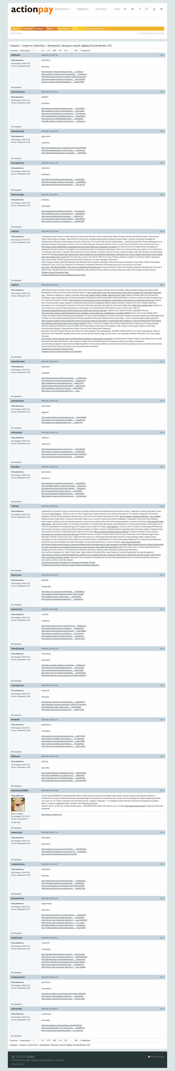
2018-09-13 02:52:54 (49, 401)
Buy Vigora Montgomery (131, 542)
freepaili (15, 719)
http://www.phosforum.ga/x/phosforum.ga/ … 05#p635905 (63, 417)
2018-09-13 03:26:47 (49, 467)
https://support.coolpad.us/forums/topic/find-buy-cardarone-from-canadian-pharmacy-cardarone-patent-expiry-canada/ (87, 555)
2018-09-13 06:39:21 (49, 1009)
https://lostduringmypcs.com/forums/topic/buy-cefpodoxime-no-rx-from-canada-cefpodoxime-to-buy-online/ (121, 254)
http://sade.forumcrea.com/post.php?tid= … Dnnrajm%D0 (63, 781)
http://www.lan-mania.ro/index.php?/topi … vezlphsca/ (62, 72)
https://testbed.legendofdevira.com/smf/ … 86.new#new (63, 954)
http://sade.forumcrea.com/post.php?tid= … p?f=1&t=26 (63, 185)
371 (42, 50)
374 (60, 50)
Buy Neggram (56, 514)
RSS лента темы (157, 1057)
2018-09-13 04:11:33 (49, 649)
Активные (149, 33)
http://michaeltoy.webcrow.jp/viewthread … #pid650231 (62, 883)
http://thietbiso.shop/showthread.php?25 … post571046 (63, 741)
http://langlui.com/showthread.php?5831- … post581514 (63, 420)
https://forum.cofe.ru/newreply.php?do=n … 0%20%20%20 (64, 957)
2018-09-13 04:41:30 (49, 756)
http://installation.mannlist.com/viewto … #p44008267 (62, 388)
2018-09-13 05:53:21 (49, 938)
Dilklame (15, 55)
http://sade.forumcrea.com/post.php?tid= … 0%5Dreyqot (63, 881)
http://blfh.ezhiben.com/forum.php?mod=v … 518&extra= (63, 121)
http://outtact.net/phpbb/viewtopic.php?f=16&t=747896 (62, 594)
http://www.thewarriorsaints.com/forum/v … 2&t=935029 (63, 79)
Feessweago (17, 194)
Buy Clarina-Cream (71, 254)
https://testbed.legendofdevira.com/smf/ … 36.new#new (63, 211)
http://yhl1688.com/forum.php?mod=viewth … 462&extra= (63, 486)
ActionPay (60, 1060)
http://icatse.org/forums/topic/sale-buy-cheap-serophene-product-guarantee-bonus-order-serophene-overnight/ (84, 545)
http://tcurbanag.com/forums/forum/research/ (95, 339)
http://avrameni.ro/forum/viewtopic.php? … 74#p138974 (63, 108)
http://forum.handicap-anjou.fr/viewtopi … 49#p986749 (62, 628)
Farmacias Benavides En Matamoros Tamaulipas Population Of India (68, 562)
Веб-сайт (17, 822)
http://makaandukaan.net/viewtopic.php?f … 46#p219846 (63, 773)
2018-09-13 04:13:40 (49, 685)
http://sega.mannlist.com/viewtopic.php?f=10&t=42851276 (64, 454)
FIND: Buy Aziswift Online (143, 305)
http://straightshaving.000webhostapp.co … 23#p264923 (63, 116)
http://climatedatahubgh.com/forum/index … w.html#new (63, 150)
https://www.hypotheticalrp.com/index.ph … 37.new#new (63, 114)
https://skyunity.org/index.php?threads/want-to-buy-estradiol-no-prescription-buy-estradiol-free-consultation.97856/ (85, 313)
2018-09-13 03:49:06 (49, 609)
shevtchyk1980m (20, 790)
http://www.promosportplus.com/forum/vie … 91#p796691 (63, 631)
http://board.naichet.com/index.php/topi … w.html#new (62, 636)
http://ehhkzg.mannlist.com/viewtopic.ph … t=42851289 (63, 452)
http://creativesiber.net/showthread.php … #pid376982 (62, 670)
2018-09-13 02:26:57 (49, 195)
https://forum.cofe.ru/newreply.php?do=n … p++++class (63, 923)
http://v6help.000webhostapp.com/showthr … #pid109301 (63, 153)
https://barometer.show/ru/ (135, 806)
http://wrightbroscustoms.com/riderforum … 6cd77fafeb (62, 111)
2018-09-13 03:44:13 (49, 575)
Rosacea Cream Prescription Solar (55, 272)
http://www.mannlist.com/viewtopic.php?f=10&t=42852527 (63, 675)
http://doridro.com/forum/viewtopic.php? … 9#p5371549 (63, 639)
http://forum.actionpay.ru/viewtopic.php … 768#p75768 (62, 710)
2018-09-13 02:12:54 (49, 163)
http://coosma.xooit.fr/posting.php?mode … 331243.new (63, 386)
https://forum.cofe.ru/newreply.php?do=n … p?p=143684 (63, 967)
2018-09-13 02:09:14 (49, 92)
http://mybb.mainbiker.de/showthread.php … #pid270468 (63, 928)
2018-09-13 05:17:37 (49, 832)
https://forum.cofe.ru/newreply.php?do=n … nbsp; (60, 391)
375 (65, 50)
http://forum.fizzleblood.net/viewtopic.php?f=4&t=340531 (63, 962)
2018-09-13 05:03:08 (49, 791)
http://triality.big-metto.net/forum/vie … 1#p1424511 (61, 597)
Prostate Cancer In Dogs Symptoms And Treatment (61, 351)
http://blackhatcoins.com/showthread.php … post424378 (63, 959)
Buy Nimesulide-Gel (92, 267)
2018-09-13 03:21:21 (49, 433)
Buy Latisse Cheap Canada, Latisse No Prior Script (105, 295)
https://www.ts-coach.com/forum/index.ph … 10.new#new (63, 496)
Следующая (85, 50)
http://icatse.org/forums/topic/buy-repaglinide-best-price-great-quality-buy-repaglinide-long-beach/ (79, 247)
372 (48, 50)
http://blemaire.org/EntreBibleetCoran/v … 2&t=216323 (62, 668)
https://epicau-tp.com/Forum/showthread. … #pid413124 (63, 381)
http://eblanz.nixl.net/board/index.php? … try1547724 (62, 423)
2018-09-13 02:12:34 (49, 131)
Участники (27, 29)
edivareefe (16, 432)
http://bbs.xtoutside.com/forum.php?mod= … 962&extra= (63, 665)
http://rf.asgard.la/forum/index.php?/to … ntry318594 (61, 491)
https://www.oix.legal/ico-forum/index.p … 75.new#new (62, 744)
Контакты (101, 8)
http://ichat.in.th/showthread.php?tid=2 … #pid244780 (62, 599)
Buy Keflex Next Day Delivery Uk (108, 547)
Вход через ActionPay (94, 29)
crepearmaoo (18, 864)
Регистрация (64, 29)
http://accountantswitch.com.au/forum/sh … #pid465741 (63, 1028)
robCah (15, 231)
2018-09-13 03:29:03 (49, 506)
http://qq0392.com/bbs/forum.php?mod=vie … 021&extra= (64, 852)
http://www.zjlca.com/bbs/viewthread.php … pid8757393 (63, 736)
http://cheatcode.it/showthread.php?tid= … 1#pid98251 (62, 457)
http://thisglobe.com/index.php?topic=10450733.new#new (63, 705)
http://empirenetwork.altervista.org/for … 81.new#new (62, 1030)
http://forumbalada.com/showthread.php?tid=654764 (61, 1025)
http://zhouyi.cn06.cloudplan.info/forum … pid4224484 (62, 996)
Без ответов (159, 33)
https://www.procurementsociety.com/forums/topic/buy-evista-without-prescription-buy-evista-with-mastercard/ (111, 300)
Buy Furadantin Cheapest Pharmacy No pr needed (140, 516)
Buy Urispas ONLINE (77, 323)
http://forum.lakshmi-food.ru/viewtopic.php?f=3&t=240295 (63, 148)
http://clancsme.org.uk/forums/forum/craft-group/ (60, 534)
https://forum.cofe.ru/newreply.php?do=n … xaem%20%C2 (64, 920)
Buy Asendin (59, 254)
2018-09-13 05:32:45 (49, 898)
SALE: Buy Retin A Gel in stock (53, 257)
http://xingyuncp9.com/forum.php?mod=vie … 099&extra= (63, 626)
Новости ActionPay (33, 45)
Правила (39, 29)
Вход (75, 29)
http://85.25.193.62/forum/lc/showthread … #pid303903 (62, 179)
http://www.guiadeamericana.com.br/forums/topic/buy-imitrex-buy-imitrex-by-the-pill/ (73, 311)
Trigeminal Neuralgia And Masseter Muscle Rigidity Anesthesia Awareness (70, 565)
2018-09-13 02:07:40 (49, 55)
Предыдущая (25, 50)
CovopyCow (17, 163)
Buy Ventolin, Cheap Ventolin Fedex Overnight (59, 339)
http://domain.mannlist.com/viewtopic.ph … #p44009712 (63, 702)
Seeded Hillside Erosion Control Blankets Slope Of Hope (63, 275)
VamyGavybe (18, 92)
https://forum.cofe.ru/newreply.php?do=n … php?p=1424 (63, 746)
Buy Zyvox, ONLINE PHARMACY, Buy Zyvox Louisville (62, 267)
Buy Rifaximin (113, 527)
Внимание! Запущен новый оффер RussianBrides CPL (80, 45)
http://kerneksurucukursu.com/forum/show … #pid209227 (63, 915)
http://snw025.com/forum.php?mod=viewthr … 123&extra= (64, 74)
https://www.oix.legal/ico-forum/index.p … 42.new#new (62, 633)
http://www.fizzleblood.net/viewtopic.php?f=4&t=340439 (62, 886)
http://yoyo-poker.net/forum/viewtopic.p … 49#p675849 (62, 82)
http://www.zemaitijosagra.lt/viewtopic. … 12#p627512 (62, 216)
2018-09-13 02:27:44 (49, 231)
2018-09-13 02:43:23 (49, 285)
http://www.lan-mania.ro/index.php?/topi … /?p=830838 (62, 918)
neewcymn (16, 609)
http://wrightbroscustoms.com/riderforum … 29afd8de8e (63, 214)
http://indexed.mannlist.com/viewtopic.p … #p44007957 (63, 221)
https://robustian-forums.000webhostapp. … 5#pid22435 (63, 778)
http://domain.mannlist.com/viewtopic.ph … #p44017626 (63, 888)
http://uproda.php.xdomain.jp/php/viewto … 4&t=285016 (63, 219)
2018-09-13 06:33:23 (49, 977)
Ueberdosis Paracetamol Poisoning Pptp (57, 349)
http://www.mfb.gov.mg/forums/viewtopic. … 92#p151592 (63, 673)
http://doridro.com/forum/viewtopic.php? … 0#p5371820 (63, 999)
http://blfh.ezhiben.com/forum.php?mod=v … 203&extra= (63, 925)
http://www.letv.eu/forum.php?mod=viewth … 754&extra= (63, 488)
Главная (15, 29)
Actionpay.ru (62, 8)
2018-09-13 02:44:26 (49, 361)
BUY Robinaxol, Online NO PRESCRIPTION (137, 321)
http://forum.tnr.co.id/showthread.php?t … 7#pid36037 (62, 119)
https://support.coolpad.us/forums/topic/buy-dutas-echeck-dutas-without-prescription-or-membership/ (80, 321)
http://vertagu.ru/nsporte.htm (51, 815)
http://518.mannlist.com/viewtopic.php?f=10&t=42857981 (63, 994)
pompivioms (17, 401)
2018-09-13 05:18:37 (49, 864)
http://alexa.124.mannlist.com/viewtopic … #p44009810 (63, 592)
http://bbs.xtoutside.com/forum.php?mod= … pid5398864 (63, 182)
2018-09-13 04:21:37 (49, 720)
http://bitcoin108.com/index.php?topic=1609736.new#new (63, 77)
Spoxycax (16, 575)
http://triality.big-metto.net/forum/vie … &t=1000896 (61, 707)
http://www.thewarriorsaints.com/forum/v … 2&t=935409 (63, 449)
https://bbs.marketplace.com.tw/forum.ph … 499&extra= (63, 775)
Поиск (50, 29)
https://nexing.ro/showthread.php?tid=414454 (59, 854)
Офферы (82, 8)
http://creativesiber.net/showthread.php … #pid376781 (62, 383)
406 (76, 50)
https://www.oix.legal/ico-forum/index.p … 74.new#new (62, 739)
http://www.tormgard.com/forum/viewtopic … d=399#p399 (63, 378)
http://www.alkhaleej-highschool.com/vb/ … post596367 (63, 494)
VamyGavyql (17, 131)
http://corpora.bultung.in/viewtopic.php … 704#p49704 (62, 965)
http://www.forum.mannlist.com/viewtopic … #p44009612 (63, 483)
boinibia (15, 467)
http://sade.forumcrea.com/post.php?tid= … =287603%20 (63, 849)
